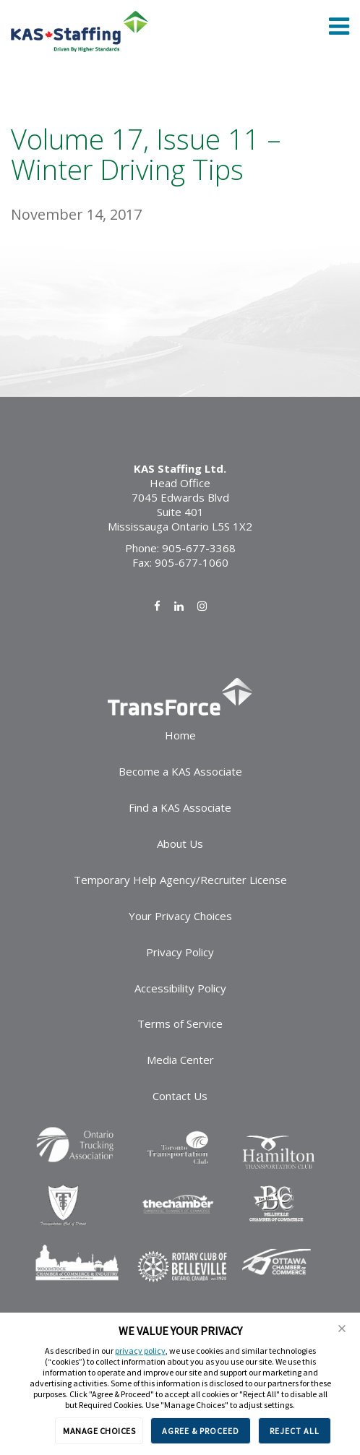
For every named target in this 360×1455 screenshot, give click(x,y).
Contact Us (180, 1096)
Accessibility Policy (180, 988)
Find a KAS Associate (180, 807)
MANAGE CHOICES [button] (99, 1430)
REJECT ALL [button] (295, 1430)
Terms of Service (180, 1023)
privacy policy (140, 1350)
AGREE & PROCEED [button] (200, 1430)
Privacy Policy (180, 952)
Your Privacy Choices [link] (180, 916)
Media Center (180, 1059)
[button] (342, 1328)
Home (180, 735)
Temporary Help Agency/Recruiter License (180, 879)
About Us (180, 843)
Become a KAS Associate (180, 771)
